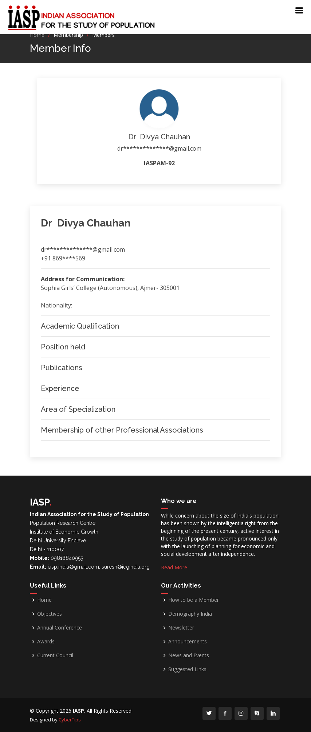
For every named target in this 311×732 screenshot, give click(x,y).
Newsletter (181, 627)
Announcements (187, 641)
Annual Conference (59, 627)
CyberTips (70, 719)
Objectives (49, 613)
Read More (174, 567)
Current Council (55, 655)
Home (37, 34)
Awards (46, 641)
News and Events (188, 655)
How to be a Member (193, 600)
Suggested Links (187, 669)
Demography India (190, 613)
